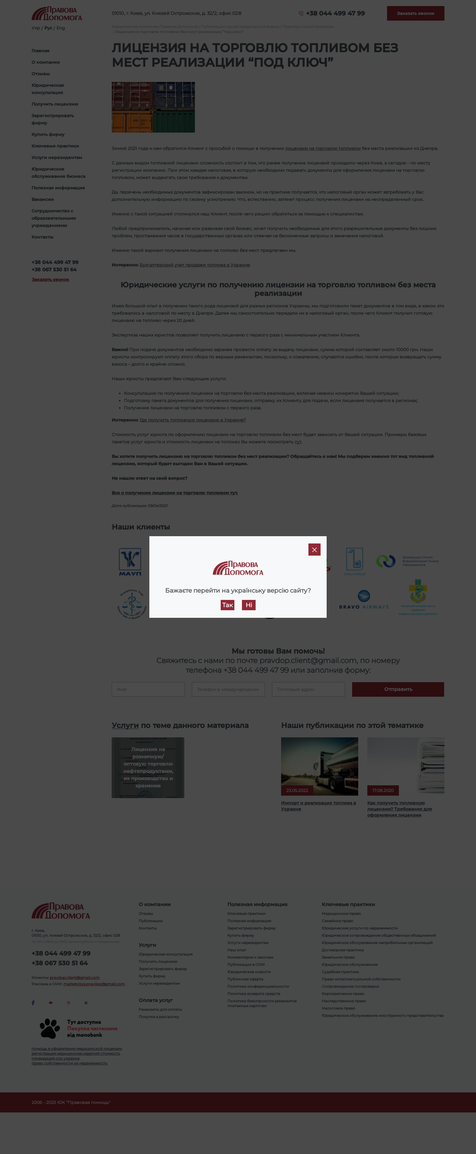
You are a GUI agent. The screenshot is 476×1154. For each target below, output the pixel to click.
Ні (249, 605)
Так (227, 605)
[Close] (314, 549)
